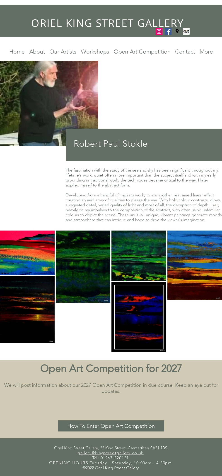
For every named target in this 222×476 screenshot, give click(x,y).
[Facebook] (168, 31)
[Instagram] (159, 31)
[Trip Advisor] (186, 31)
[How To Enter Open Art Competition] (111, 425)
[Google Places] (177, 31)
